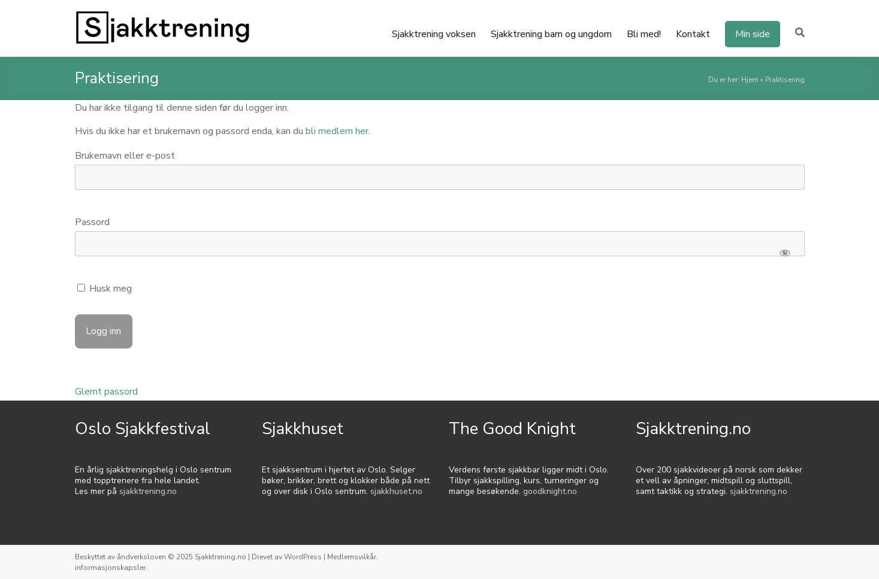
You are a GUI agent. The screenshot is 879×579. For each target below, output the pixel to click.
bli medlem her (337, 131)
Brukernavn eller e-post (125, 155)
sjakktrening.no (148, 491)
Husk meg (104, 288)
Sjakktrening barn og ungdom (551, 34)
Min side (752, 34)
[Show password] (785, 252)
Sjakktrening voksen (434, 34)
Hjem (750, 79)
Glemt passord (106, 391)
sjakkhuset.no (396, 491)
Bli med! (644, 34)
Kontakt (693, 34)
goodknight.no (550, 491)
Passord (92, 222)
